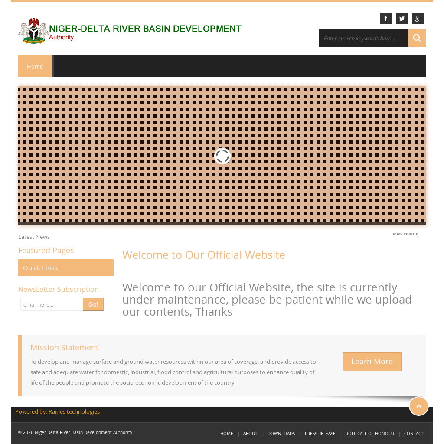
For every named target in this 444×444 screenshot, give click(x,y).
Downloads (281, 434)
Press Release (320, 434)
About (250, 434)
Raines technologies (74, 411)
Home (35, 66)
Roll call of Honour (370, 434)
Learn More (372, 361)
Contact (414, 434)
